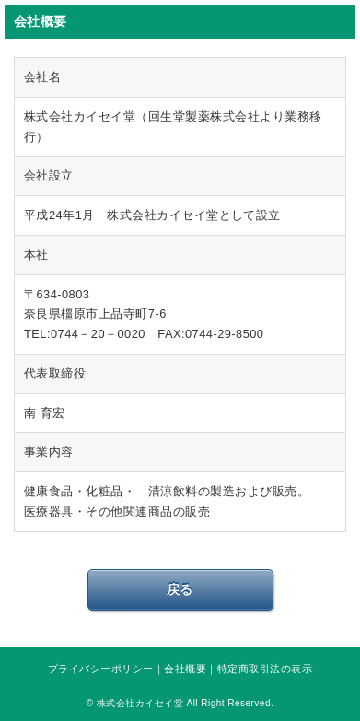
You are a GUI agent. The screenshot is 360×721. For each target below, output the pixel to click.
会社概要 (185, 668)
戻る (180, 589)
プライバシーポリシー (101, 668)
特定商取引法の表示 (264, 668)
